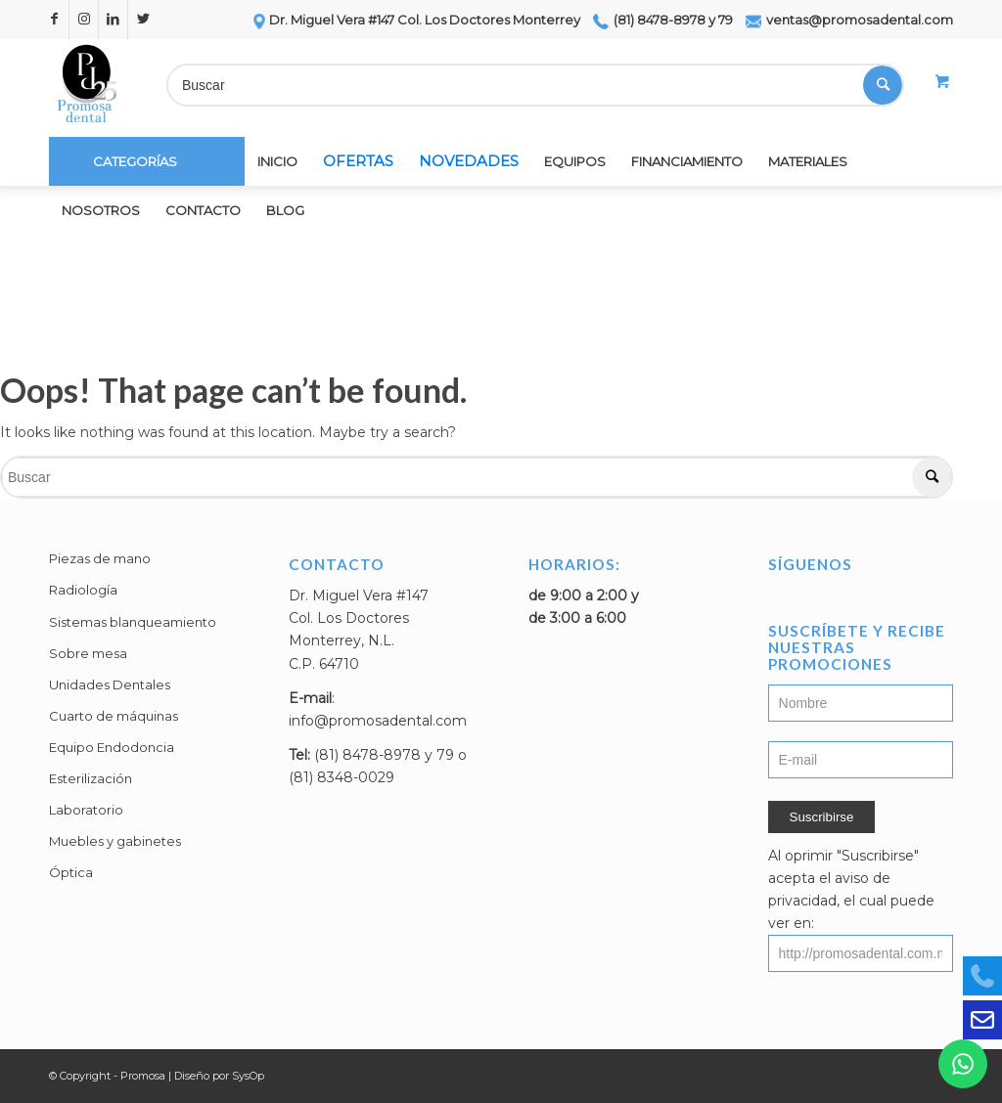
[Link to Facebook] (54, 19)
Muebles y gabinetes (115, 841)
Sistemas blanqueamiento (132, 622)
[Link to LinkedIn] (113, 19)
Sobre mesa (88, 653)
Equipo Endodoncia (111, 747)
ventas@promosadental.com (849, 19)
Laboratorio (86, 809)
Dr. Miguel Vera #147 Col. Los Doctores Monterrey (415, 19)
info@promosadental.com (378, 720)
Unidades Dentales (109, 684)
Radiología (83, 589)
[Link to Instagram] (83, 19)
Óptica (71, 872)
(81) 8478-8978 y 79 (663, 19)
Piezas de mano (100, 558)
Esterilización (90, 778)
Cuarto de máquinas (113, 716)
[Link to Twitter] (143, 19)
